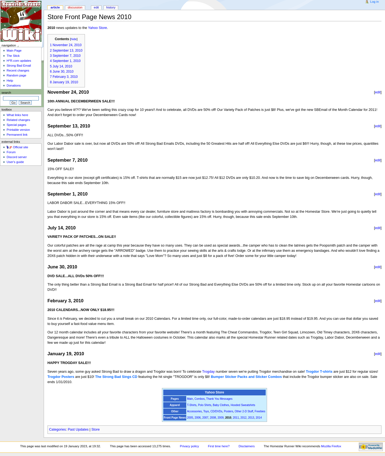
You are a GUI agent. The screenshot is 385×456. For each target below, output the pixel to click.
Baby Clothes (221, 405)
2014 (259, 417)
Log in (374, 1)
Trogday (208, 372)
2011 (236, 417)
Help (10, 80)
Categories (57, 429)
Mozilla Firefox (331, 446)
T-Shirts (192, 405)
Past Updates (78, 429)
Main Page (14, 50)
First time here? (219, 446)
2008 (213, 417)
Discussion (75, 7)
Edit (96, 7)
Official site (20, 147)
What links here (17, 115)
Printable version (18, 129)
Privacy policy (189, 446)
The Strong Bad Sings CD (116, 377)
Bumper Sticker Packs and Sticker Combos (246, 377)
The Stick (13, 55)
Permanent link (17, 134)
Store (95, 429)
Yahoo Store (97, 28)
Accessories (194, 411)
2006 (198, 417)
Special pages (16, 124)
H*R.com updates (19, 60)
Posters (228, 411)
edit (378, 92)
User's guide (15, 162)
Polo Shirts (204, 405)
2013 (251, 417)
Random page (16, 75)
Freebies (260, 411)
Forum (11, 152)
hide (73, 39)
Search (6, 92)
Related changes (18, 120)
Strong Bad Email (19, 65)
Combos (199, 398)
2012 (244, 417)
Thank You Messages (219, 398)
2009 (221, 417)
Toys (206, 411)
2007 (205, 417)
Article (55, 7)
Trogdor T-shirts (319, 372)
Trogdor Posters (61, 377)
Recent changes (18, 70)
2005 (190, 417)
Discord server (17, 157)
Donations (14, 85)
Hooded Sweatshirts (243, 405)
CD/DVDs (217, 411)
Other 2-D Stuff (244, 411)
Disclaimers (247, 446)
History (111, 7)
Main (190, 398)
